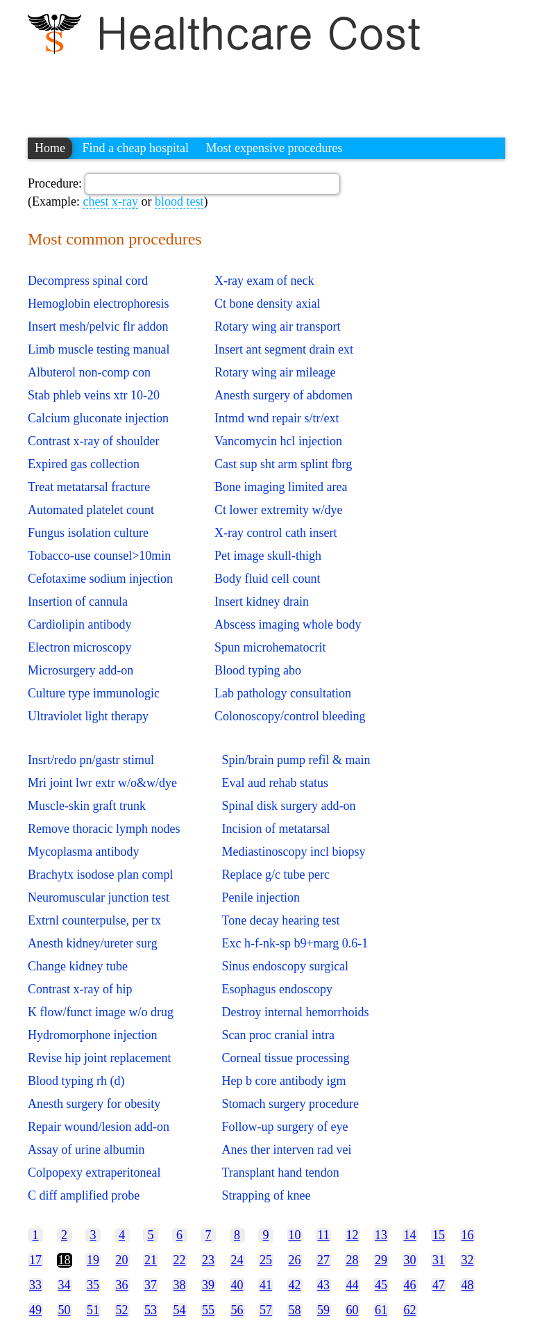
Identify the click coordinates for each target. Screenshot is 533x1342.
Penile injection (260, 897)
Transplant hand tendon (280, 1172)
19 (93, 1260)
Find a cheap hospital (136, 148)
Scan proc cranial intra (277, 1035)
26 (295, 1260)
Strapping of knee (265, 1195)
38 (180, 1285)
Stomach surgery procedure (290, 1104)
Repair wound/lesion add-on (98, 1127)
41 (266, 1285)
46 (410, 1285)
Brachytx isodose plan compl (100, 874)
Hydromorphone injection (92, 1035)
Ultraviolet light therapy (88, 716)
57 (266, 1310)
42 (295, 1285)
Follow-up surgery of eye (284, 1127)
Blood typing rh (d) (76, 1081)
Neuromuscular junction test (98, 897)
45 (381, 1285)
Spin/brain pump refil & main (295, 760)
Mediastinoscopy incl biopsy (293, 852)
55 (208, 1310)
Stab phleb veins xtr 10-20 (94, 395)
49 (35, 1310)
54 (180, 1310)
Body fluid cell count (267, 579)
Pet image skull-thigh (267, 556)
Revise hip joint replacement (99, 1058)
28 (352, 1260)
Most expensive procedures (273, 148)
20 (122, 1260)
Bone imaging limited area (280, 487)
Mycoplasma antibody (83, 852)
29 (381, 1260)
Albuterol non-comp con (89, 372)
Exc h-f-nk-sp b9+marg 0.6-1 (294, 943)
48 (468, 1285)
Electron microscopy (79, 647)
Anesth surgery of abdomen (283, 395)
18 (64, 1260)
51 (93, 1310)
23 (208, 1260)
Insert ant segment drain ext (283, 349)
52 (122, 1310)
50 (64, 1310)
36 (122, 1285)
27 (323, 1260)
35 (93, 1285)
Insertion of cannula (78, 601)
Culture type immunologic (94, 693)
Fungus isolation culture (88, 533)
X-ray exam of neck (264, 281)
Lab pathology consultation (282, 693)
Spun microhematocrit (269, 647)
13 (381, 1235)
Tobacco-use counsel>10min (99, 556)
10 (295, 1235)
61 (381, 1310)
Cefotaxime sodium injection (100, 579)
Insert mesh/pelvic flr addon (98, 326)
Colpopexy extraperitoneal (94, 1172)
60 (352, 1310)
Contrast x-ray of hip (80, 989)
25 (266, 1260)
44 (352, 1285)
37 (150, 1285)
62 (410, 1310)
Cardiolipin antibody (79, 624)
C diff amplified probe (83, 1195)
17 (35, 1260)
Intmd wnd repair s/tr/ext (276, 418)
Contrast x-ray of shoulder (93, 441)
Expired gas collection (83, 464)
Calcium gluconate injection (98, 418)
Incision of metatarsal (275, 829)
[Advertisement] (280, 89)
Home (50, 148)
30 (410, 1260)
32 (468, 1260)
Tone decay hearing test (280, 920)
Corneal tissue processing (285, 1058)
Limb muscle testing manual (98, 349)
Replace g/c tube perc (275, 874)
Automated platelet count (91, 510)
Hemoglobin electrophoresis (98, 303)
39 (208, 1285)
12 (352, 1235)
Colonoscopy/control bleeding (289, 716)
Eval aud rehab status (274, 783)
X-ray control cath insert (275, 533)
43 (323, 1285)
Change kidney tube (78, 966)
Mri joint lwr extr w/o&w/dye (102, 783)
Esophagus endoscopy (276, 989)
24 (237, 1260)
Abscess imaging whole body (287, 624)
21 (150, 1260)
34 (64, 1285)
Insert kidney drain (261, 601)
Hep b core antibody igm (283, 1081)
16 (468, 1235)
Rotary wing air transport (277, 326)
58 (295, 1310)
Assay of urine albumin (86, 1150)
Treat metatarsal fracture (89, 487)
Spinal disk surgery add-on (288, 806)
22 (180, 1260)
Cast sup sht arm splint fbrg (283, 464)
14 (410, 1235)
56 (237, 1310)
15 (438, 1235)
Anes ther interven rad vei (286, 1150)
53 (150, 1310)
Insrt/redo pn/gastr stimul (91, 760)
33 (35, 1285)
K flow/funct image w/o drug (101, 1012)
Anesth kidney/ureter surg (93, 943)
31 (438, 1260)
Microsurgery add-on (80, 670)
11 (323, 1235)
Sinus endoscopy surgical (284, 966)
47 (438, 1285)
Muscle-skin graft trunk (87, 806)
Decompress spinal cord (88, 281)
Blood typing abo (257, 670)
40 (237, 1285)
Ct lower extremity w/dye (278, 510)
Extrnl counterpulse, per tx (94, 920)
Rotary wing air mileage (274, 372)
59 (323, 1310)
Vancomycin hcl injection (278, 441)
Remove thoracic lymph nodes (104, 829)
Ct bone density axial (267, 303)
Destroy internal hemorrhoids (295, 1012)
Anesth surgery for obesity (94, 1104)
